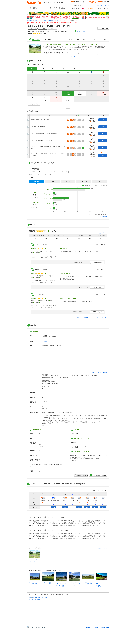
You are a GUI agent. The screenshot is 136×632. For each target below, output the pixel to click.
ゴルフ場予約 (33, 8)
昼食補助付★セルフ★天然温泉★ (38, 126)
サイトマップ (95, 627)
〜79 (52, 181)
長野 (46, 597)
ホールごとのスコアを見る (100, 216)
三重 (36, 597)
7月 (64, 68)
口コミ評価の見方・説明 (101, 233)
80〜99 (68, 181)
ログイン (107, 5)
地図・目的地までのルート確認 (99, 372)
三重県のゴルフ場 (47, 20)
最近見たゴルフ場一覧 (102, 548)
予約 (103, 119)
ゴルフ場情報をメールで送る (98, 475)
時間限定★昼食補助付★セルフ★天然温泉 (40, 119)
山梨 (42, 597)
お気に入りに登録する (81, 475)
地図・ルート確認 (80, 31)
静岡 (39, 597)
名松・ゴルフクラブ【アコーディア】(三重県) (74, 583)
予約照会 (100, 8)
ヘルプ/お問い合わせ (104, 627)
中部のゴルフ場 (38, 20)
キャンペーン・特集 (45, 8)
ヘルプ (86, 2)
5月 (43, 68)
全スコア (36, 181)
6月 (53, 68)
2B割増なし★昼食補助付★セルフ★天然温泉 (41, 140)
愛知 (30, 597)
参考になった (97, 262)
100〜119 (84, 181)
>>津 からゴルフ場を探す (35, 599)
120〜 (99, 181)
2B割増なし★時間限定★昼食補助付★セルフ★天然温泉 (44, 133)
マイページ (106, 8)
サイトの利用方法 (86, 627)
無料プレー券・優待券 (59, 8)
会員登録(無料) (99, 5)
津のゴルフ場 (55, 20)
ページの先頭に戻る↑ (104, 605)
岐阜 (33, 597)
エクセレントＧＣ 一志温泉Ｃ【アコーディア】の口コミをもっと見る (90, 317)
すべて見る (73, 56)
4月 (32, 68)
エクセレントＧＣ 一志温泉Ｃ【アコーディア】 (34, 561)
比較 (28, 115)
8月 (75, 68)
